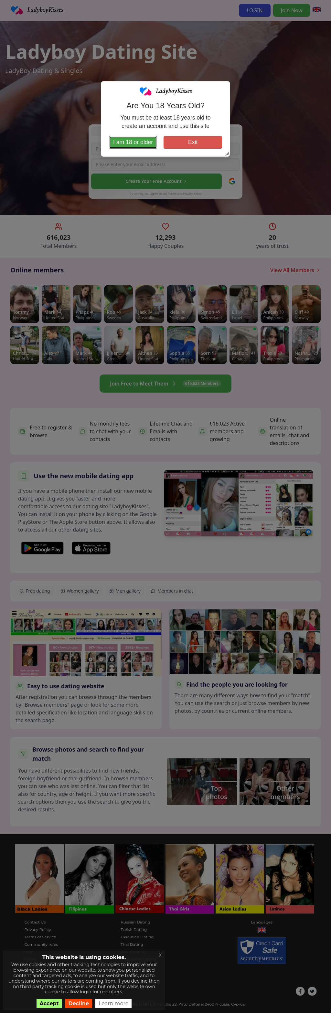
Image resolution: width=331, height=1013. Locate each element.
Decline (79, 1003)
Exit (193, 142)
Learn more (113, 1003)
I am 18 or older (133, 142)
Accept (49, 1003)
